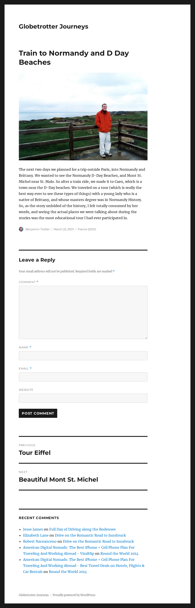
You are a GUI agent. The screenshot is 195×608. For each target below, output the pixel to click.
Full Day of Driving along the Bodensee (82, 529)
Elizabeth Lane (36, 535)
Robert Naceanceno (40, 541)
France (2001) (87, 229)
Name (25, 347)
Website (26, 389)
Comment (28, 282)
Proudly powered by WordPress (74, 595)
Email (25, 368)
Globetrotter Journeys (53, 26)
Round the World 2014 (119, 553)
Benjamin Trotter (37, 229)
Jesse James (33, 529)
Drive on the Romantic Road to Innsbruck (90, 535)
